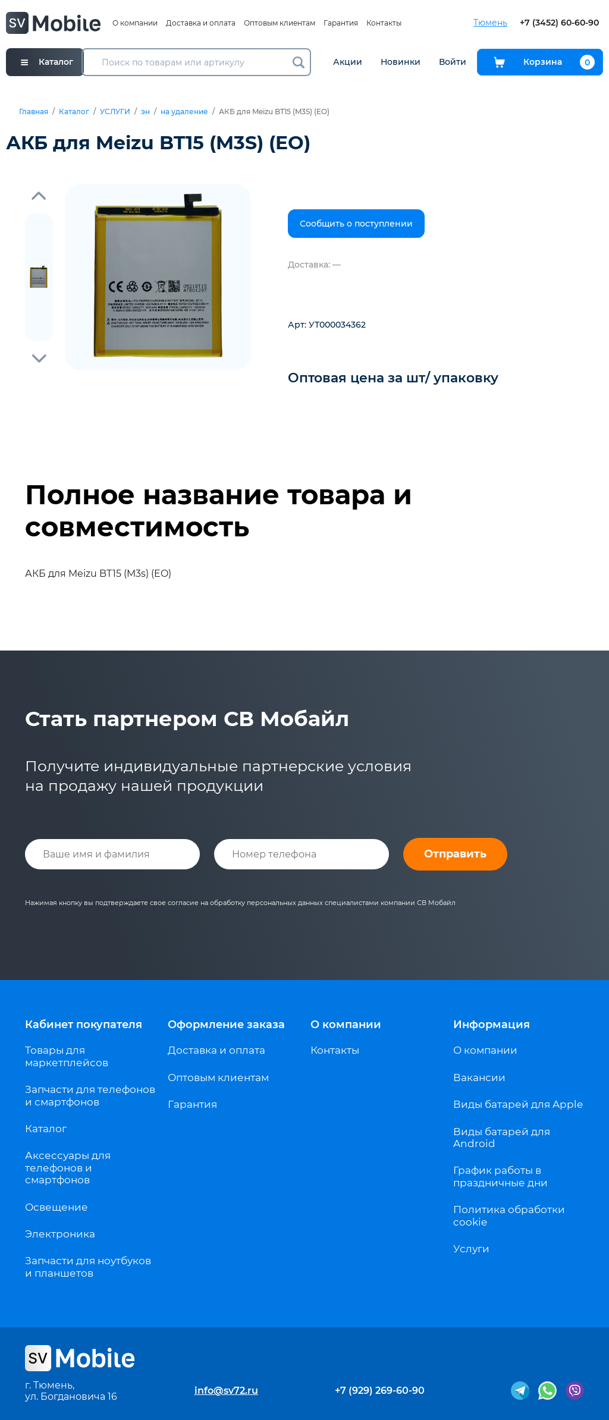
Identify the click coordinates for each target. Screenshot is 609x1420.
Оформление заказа (226, 1024)
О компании (135, 22)
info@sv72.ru (226, 1390)
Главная (33, 112)
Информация (491, 1024)
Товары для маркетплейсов (66, 1056)
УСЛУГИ (115, 112)
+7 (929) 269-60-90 (380, 1390)
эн (145, 112)
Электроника (60, 1234)
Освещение (56, 1207)
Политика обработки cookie (509, 1215)
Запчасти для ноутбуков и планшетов (88, 1266)
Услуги (471, 1249)
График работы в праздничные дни (500, 1176)
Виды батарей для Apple (518, 1104)
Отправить (455, 853)
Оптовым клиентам (279, 22)
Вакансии (479, 1077)
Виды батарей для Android (501, 1137)
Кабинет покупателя (83, 1024)
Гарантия (341, 22)
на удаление (184, 112)
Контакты (383, 22)
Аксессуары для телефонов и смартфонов (68, 1167)
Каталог (74, 112)
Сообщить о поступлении (356, 223)
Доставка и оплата (201, 22)
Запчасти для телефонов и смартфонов (90, 1095)
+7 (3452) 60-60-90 (559, 23)
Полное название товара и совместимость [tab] (218, 511)
